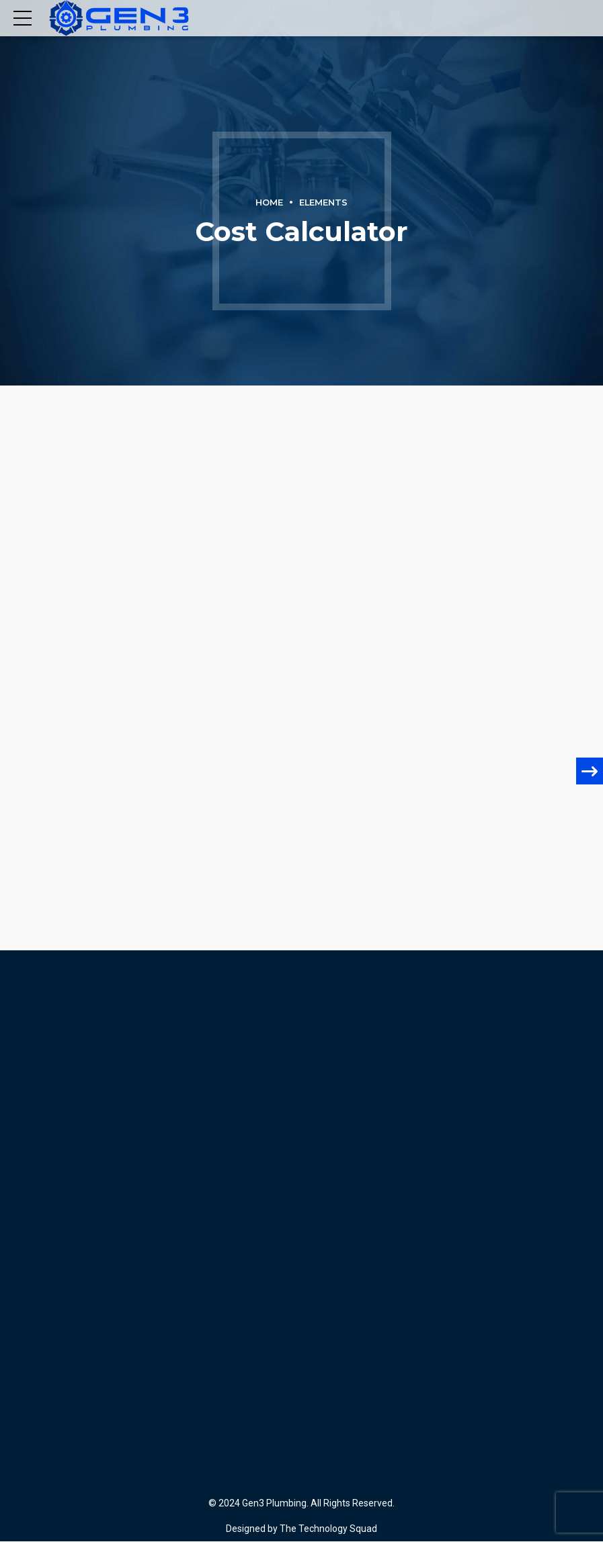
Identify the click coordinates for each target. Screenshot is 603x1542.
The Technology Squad (327, 1528)
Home (269, 202)
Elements (323, 202)
